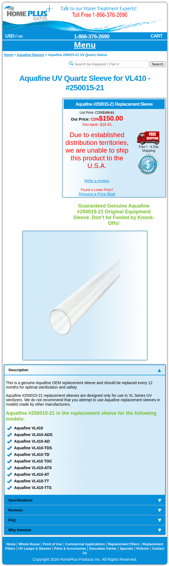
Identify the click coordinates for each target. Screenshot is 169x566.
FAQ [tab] (84, 520)
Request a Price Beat (97, 194)
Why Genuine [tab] (84, 530)
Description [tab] (85, 370)
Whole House (29, 544)
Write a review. (97, 181)
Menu (85, 45)
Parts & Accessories (70, 549)
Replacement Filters (124, 544)
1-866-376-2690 (91, 36)
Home (10, 544)
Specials (126, 549)
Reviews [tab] (84, 510)
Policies (142, 549)
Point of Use (52, 544)
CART (156, 36)
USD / (14, 36)
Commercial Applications (85, 544)
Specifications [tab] (84, 500)
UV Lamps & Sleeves (34, 549)
